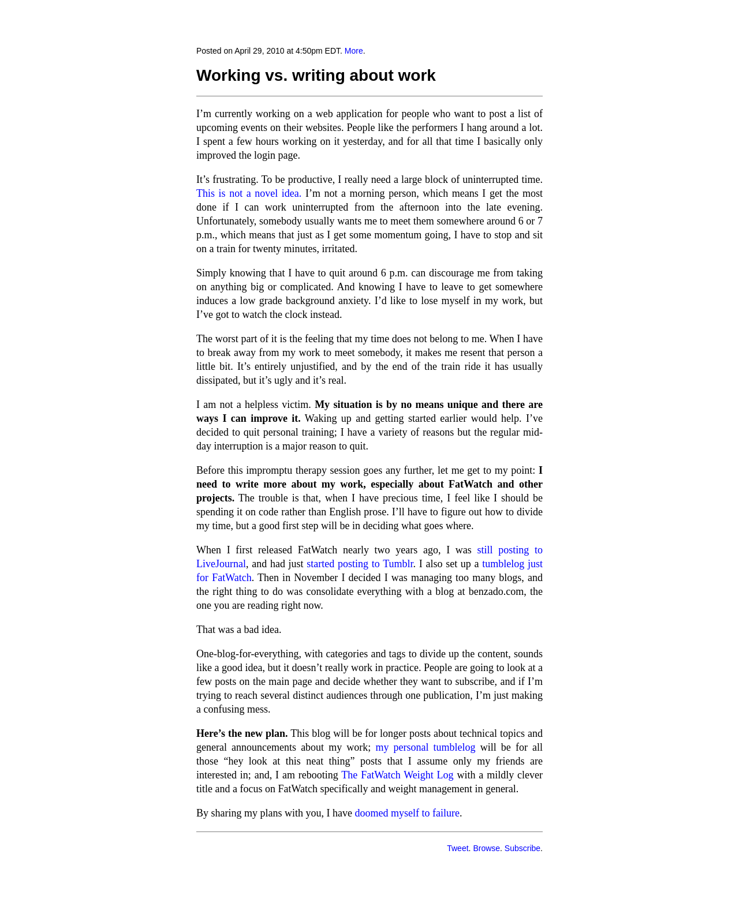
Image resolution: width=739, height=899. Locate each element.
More (354, 50)
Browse (486, 848)
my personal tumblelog (425, 747)
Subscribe (522, 848)
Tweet (457, 848)
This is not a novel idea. (248, 193)
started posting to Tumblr (360, 564)
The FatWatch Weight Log (397, 775)
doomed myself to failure (406, 813)
